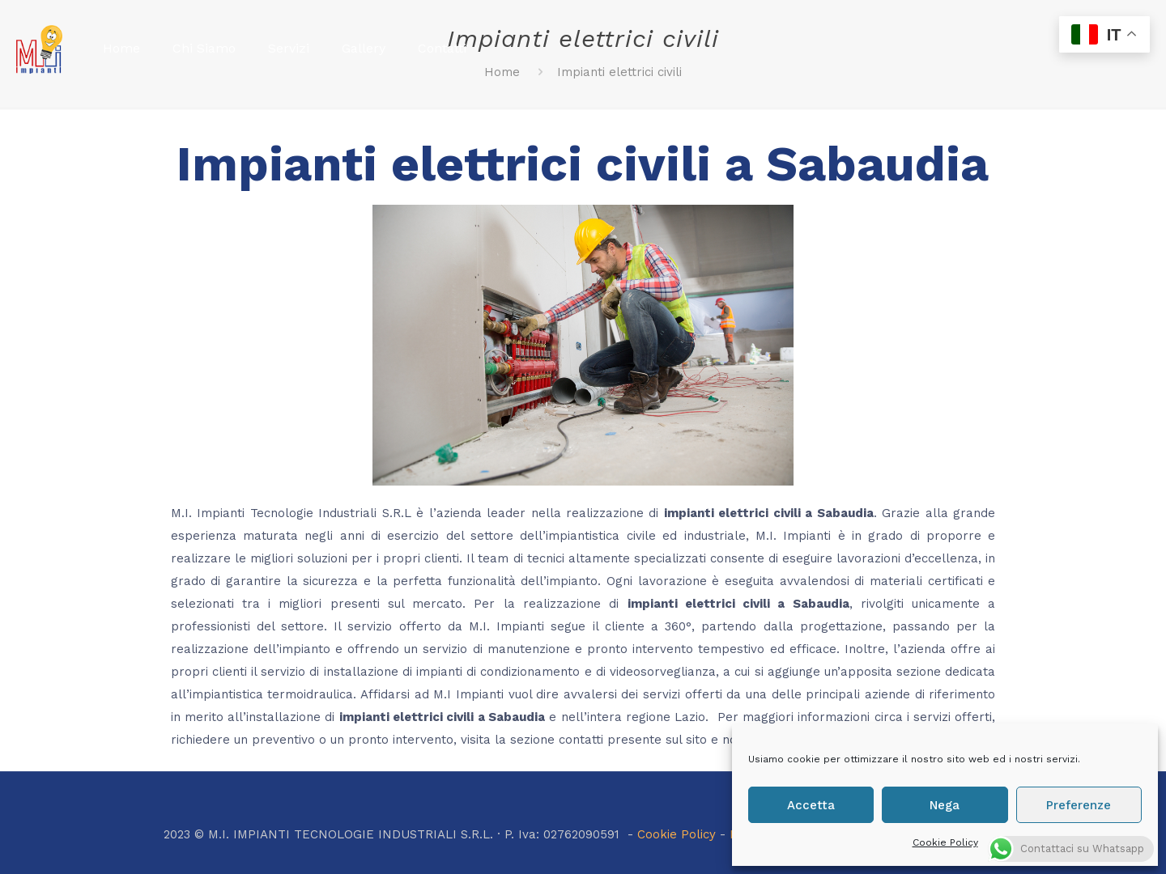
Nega (945, 805)
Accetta (811, 805)
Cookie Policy (945, 842)
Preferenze (1078, 805)
